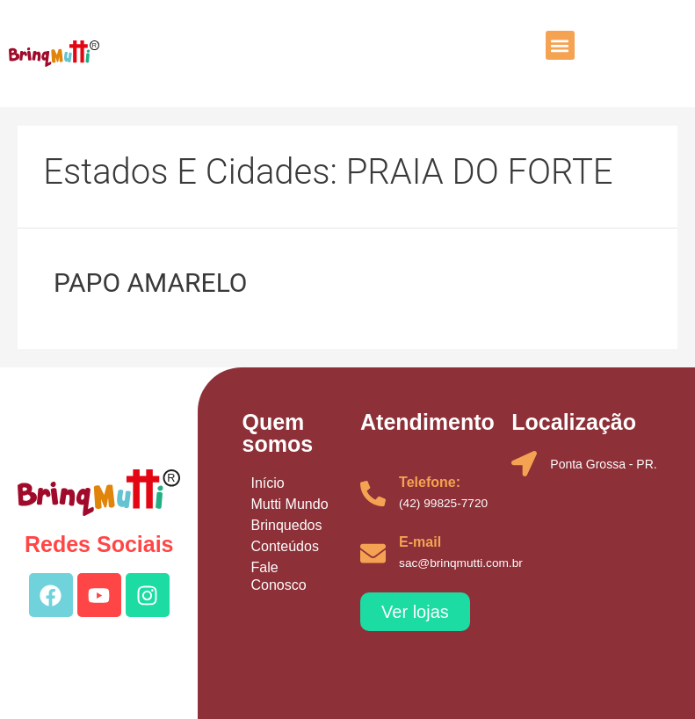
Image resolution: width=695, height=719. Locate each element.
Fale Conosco (278, 576)
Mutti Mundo (289, 504)
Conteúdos (284, 546)
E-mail (420, 541)
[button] (560, 45)
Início (267, 483)
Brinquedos (286, 525)
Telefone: (429, 482)
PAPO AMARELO (150, 282)
